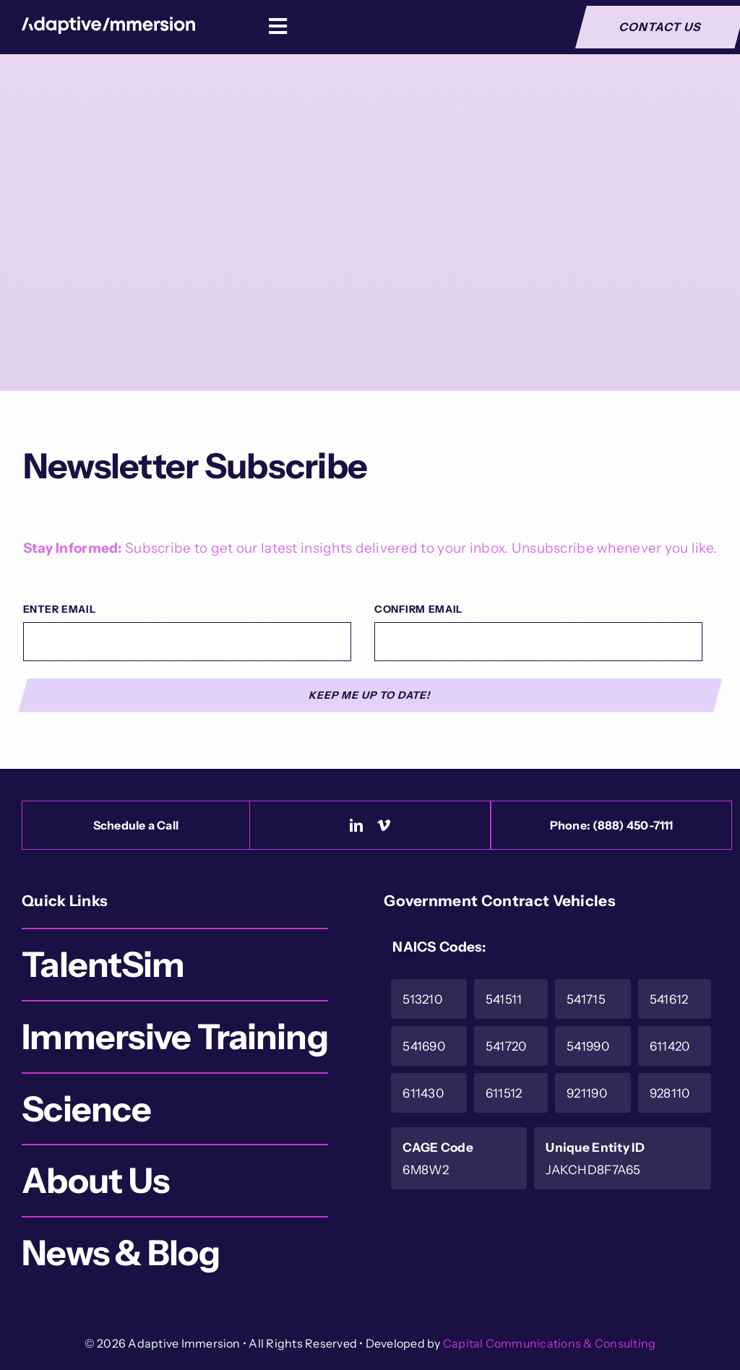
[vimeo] (383, 825)
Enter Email (59, 609)
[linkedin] (356, 825)
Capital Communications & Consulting (549, 1343)
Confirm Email (418, 609)
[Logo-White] (108, 23)
